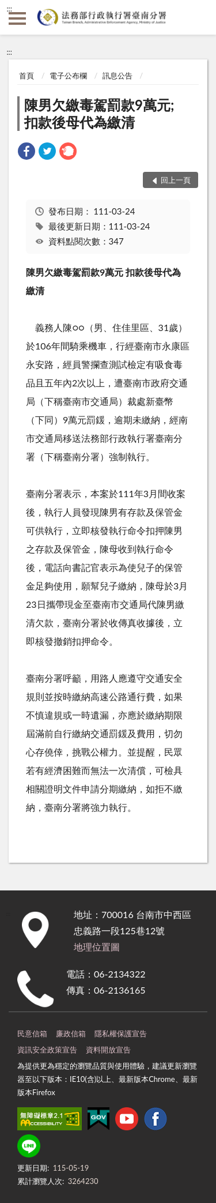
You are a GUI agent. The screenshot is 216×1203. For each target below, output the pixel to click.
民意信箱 (32, 1033)
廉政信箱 (71, 1033)
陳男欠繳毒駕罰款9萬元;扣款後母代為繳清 (99, 113)
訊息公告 (117, 75)
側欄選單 (17, 18)
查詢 (198, 17)
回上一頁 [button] (176, 180)
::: (9, 8)
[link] (26, 152)
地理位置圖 (97, 946)
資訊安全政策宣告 (47, 1049)
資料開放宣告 (108, 1049)
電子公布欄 (68, 75)
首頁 (26, 75)
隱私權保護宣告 (120, 1033)
